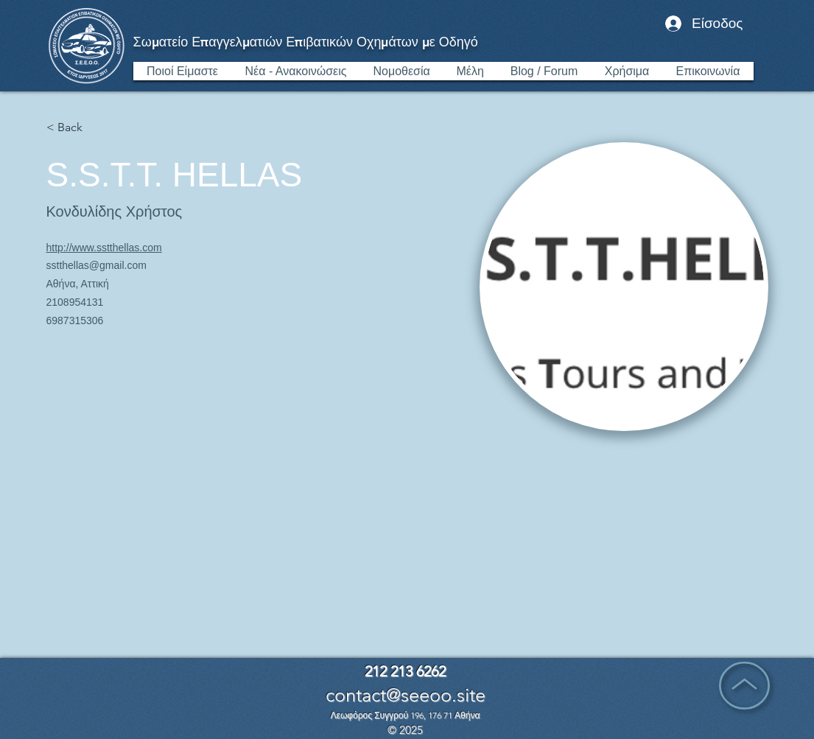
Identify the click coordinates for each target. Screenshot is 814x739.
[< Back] (75, 128)
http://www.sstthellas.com (104, 247)
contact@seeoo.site (405, 695)
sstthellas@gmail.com (96, 265)
